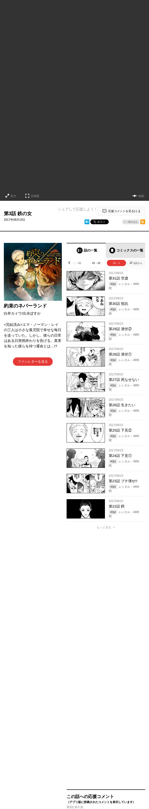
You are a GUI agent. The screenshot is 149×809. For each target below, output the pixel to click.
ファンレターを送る (33, 361)
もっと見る (104, 527)
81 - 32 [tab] (96, 263)
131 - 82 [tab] (76, 263)
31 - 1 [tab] (116, 263)
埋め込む (133, 221)
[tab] (86, 250)
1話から (138, 263)
